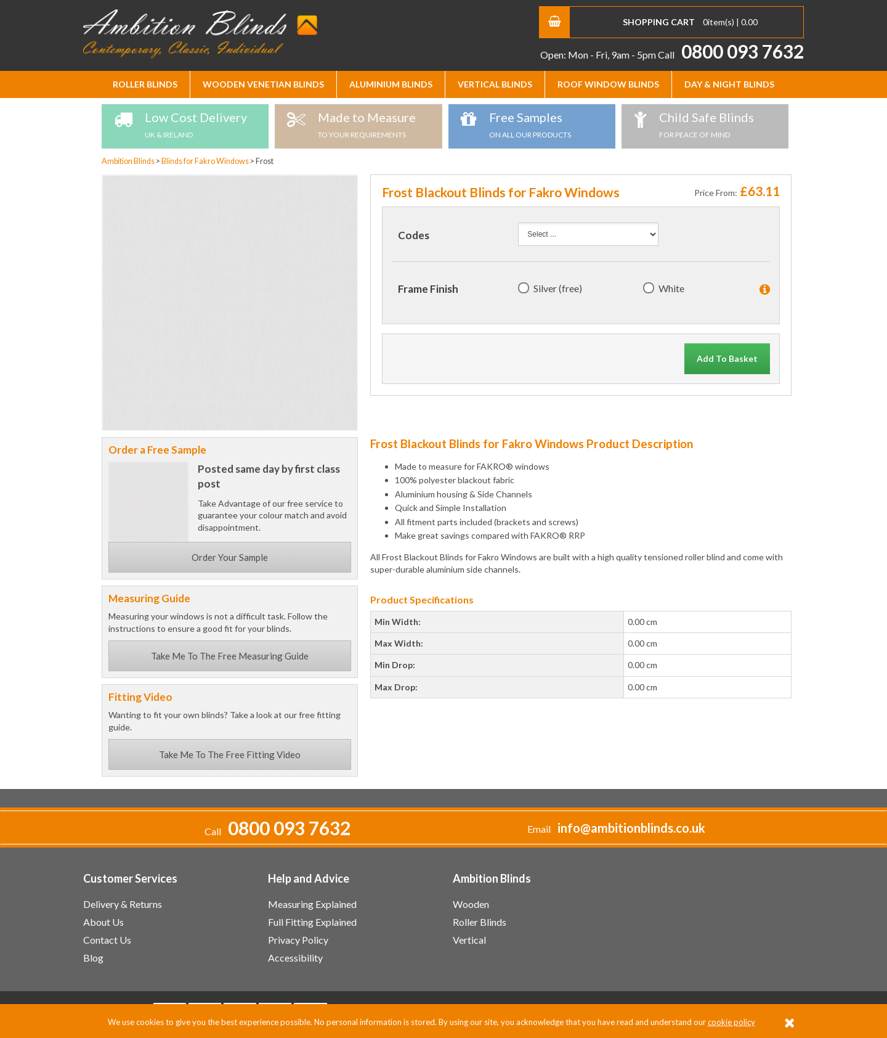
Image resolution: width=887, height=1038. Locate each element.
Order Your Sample (230, 557)
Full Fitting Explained (312, 922)
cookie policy (731, 1022)
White (671, 288)
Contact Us (107, 940)
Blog (93, 957)
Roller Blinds (145, 84)
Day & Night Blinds (729, 84)
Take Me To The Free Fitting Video (230, 754)
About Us (103, 922)
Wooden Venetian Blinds (263, 84)
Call (731, 54)
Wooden (471, 904)
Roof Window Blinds (608, 84)
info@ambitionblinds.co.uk (631, 828)
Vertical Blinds (495, 84)
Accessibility (295, 957)
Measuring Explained (312, 904)
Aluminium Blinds (390, 84)
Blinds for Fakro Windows (205, 161)
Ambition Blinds (200, 34)
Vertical (469, 940)
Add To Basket (727, 358)
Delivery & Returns (122, 904)
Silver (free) (557, 288)
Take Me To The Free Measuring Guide (230, 655)
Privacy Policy (298, 940)
